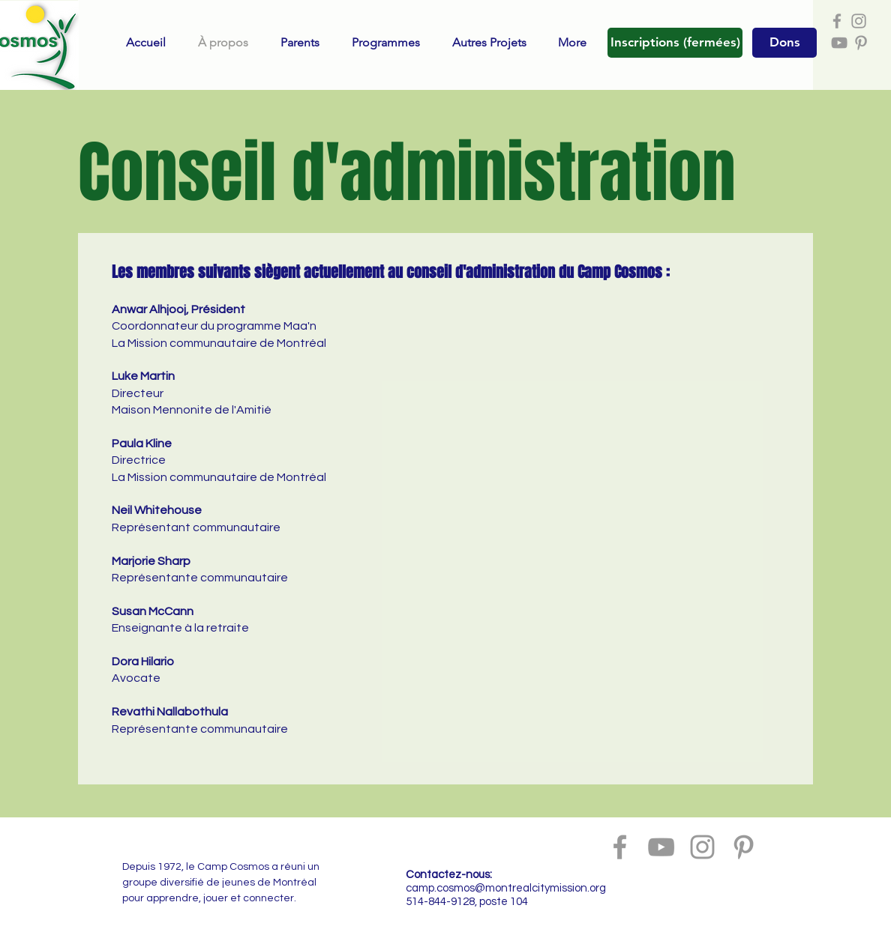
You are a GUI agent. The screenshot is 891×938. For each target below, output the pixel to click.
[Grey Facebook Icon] (837, 21)
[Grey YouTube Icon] (839, 42)
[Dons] (784, 43)
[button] (675, 43)
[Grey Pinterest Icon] (861, 42)
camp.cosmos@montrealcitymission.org (506, 888)
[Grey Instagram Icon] (858, 21)
